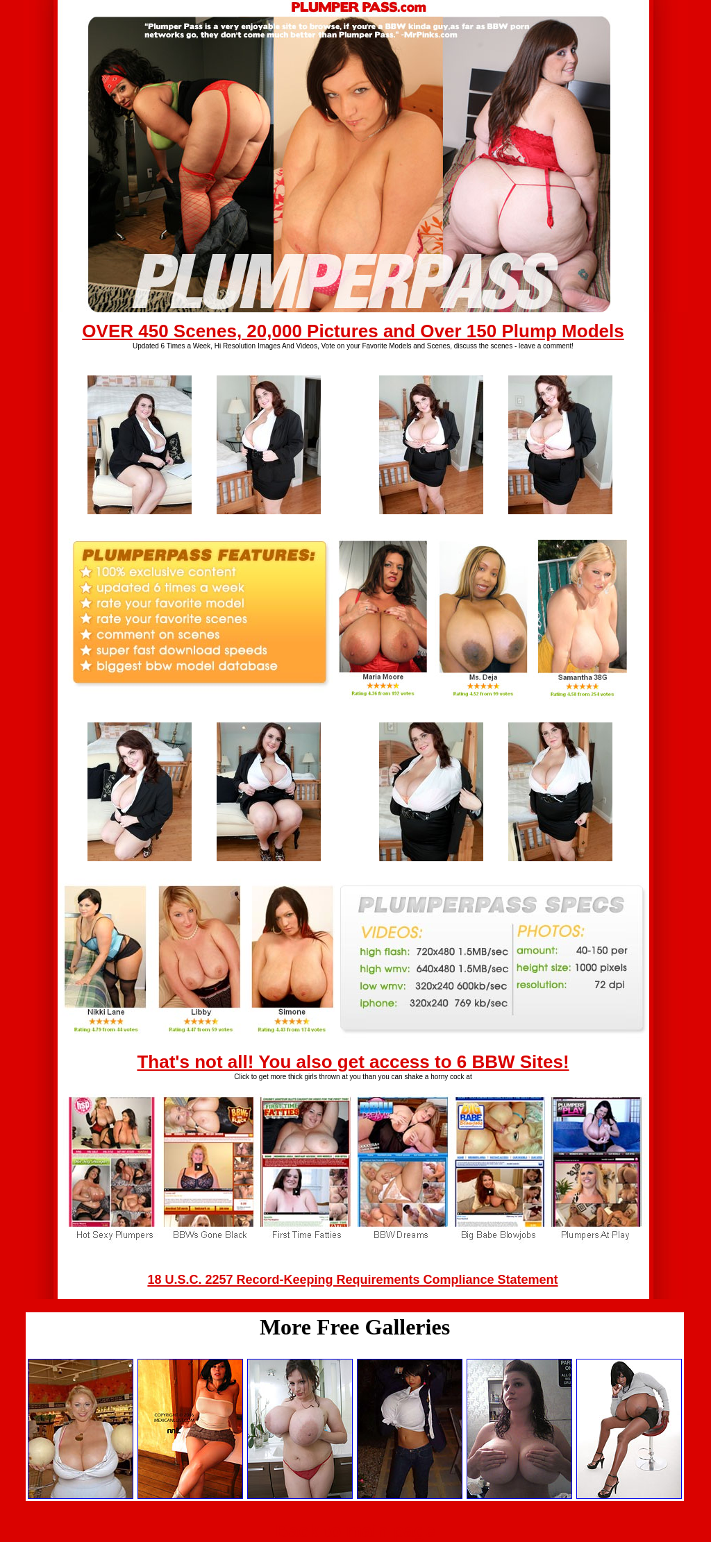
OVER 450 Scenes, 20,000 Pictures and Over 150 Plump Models (353, 331)
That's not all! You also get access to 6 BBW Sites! (353, 1061)
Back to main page (355, 1530)
